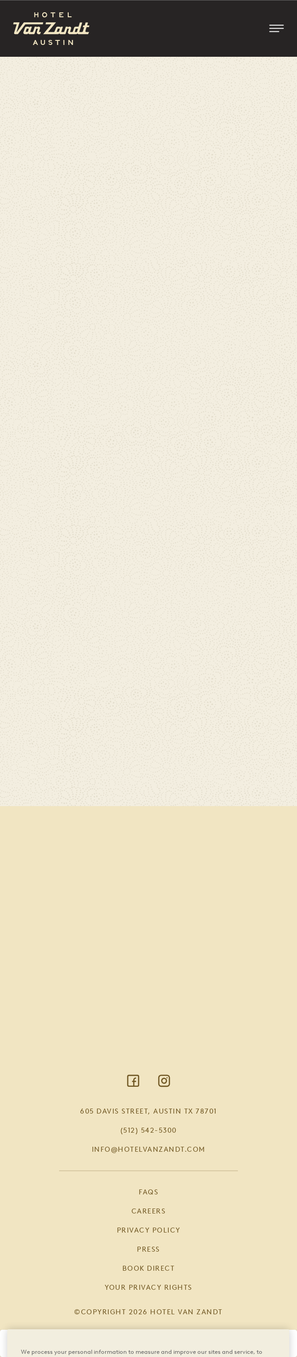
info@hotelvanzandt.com (149, 1149)
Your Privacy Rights (148, 1287)
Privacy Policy (149, 1230)
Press (148, 1249)
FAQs (148, 1192)
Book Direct (148, 1268)
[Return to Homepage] (51, 28)
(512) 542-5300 (149, 1130)
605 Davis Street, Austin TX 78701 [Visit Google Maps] (148, 1111)
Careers (148, 1211)
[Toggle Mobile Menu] (276, 28)
